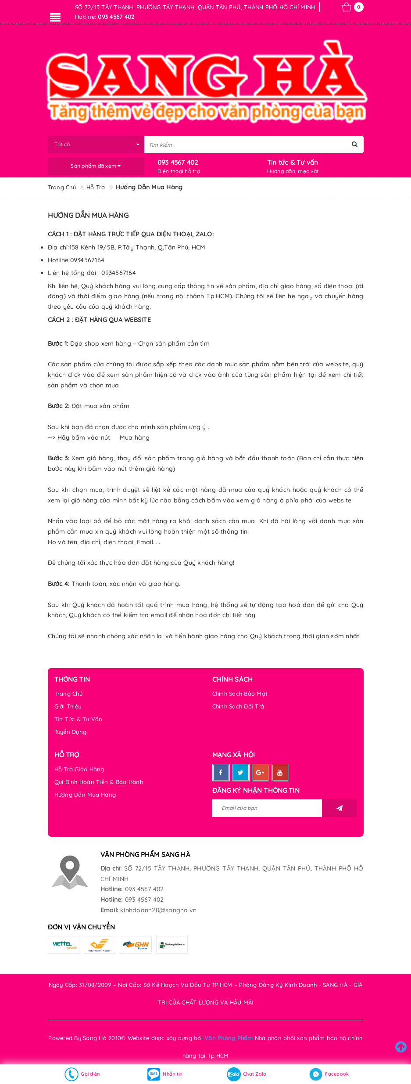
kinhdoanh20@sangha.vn (158, 910)
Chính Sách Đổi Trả (238, 706)
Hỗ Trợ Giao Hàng (79, 769)
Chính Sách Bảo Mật (240, 693)
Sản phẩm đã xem (96, 166)
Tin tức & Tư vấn (292, 162)
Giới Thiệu (68, 706)
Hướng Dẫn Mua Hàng (85, 794)
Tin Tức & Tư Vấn (78, 719)
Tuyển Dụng (70, 731)
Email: (109, 910)
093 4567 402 (177, 162)
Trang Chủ (68, 693)
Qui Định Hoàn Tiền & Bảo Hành (98, 781)
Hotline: (111, 889)
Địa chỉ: (111, 868)
